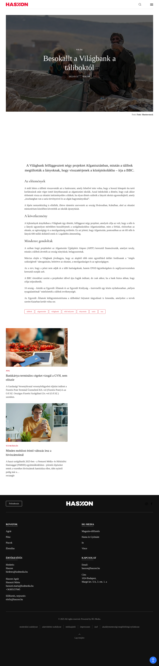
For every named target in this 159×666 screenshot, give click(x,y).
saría (93, 311)
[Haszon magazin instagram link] (146, 503)
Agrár (8, 531)
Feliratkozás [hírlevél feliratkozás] (14, 504)
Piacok (9, 542)
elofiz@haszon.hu (14, 599)
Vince (84, 548)
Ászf (96, 627)
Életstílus (10, 548)
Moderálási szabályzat (29, 627)
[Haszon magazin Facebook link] (151, 503)
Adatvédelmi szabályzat (51, 627)
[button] (139, 4)
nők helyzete (69, 311)
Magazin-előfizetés (91, 531)
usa (102, 311)
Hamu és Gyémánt (90, 537)
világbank (55, 311)
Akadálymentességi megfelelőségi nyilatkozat (120, 627)
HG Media (96, 619)
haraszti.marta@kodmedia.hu (20, 586)
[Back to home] (17, 4)
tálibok (29, 311)
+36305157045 (13, 589)
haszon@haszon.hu (91, 568)
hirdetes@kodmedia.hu (17, 572)
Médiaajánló (71, 627)
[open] (153, 660)
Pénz (8, 537)
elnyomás (83, 311)
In (83, 542)
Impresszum (85, 627)
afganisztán (41, 311)
